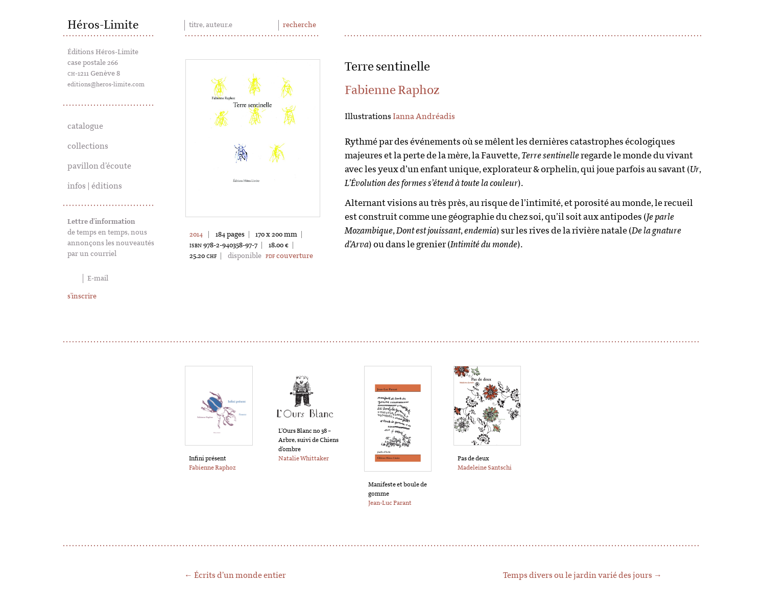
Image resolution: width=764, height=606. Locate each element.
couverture (289, 256)
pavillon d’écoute (99, 166)
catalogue (85, 126)
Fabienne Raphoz (392, 90)
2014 (196, 234)
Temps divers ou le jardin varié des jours (577, 575)
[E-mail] (111, 278)
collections (87, 146)
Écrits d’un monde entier (240, 575)
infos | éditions (94, 186)
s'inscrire (82, 296)
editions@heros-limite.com (106, 84)
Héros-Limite (103, 25)
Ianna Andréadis (424, 116)
